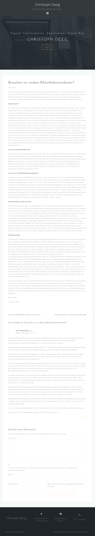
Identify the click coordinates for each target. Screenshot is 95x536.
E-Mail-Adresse (13, 484)
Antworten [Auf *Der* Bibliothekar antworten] (83, 417)
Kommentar (12, 438)
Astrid (78, 532)
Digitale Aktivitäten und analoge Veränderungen (71, 315)
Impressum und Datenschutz (14, 532)
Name (10, 474)
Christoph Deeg (47, 4)
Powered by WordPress (61, 532)
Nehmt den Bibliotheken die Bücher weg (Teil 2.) (24, 315)
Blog (47, 47)
